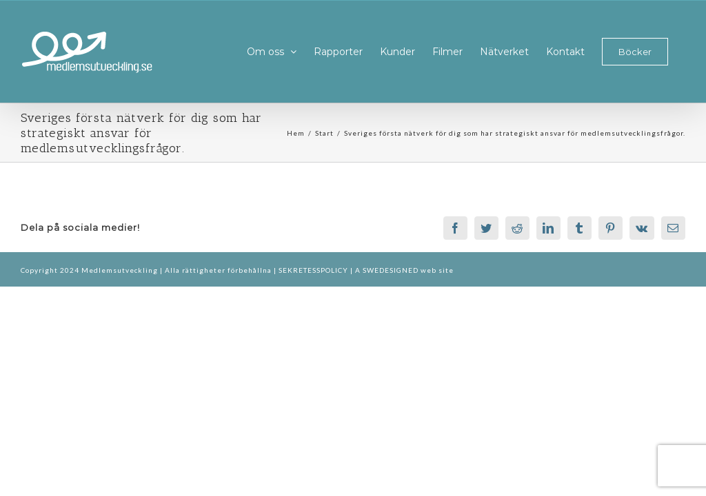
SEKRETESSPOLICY (314, 270)
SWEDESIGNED (390, 270)
